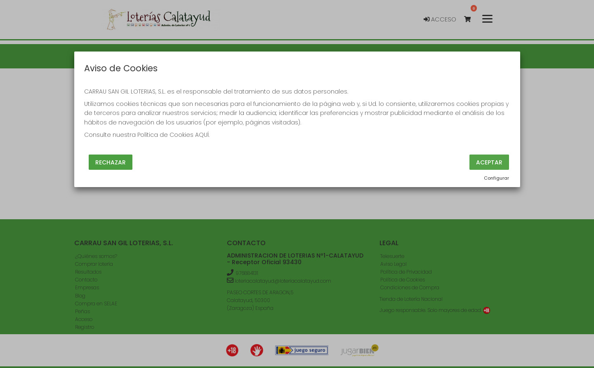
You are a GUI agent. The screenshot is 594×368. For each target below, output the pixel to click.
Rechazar (110, 162)
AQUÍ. (202, 135)
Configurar (496, 178)
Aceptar (489, 162)
